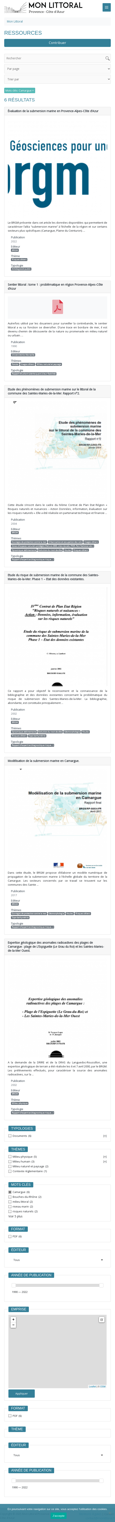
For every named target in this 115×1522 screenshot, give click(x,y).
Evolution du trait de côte (50, 543)
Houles (67, 543)
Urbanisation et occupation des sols (65, 535)
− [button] (13, 1314)
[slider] (14, 1275)
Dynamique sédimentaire (24, 543)
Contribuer (57, 42)
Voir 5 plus (15, 1206)
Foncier (15, 357)
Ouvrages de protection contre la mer (29, 535)
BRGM (15, 248)
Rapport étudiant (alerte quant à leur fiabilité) (34, 367)
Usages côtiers (27, 357)
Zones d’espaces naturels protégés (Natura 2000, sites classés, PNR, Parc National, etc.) (52, 539)
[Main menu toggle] (107, 7)
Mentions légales (91, 1503)
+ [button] (13, 1308)
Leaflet (92, 1375)
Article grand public (21, 267)
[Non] (110, 1513)
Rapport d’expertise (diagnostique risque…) (32, 553)
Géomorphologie (72, 725)
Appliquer (21, 1383)
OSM (103, 1375)
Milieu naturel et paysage (49, 357)
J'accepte (59, 1515)
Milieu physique (20, 1092)
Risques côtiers (19, 257)
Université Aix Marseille (23, 348)
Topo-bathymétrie (37, 729)
